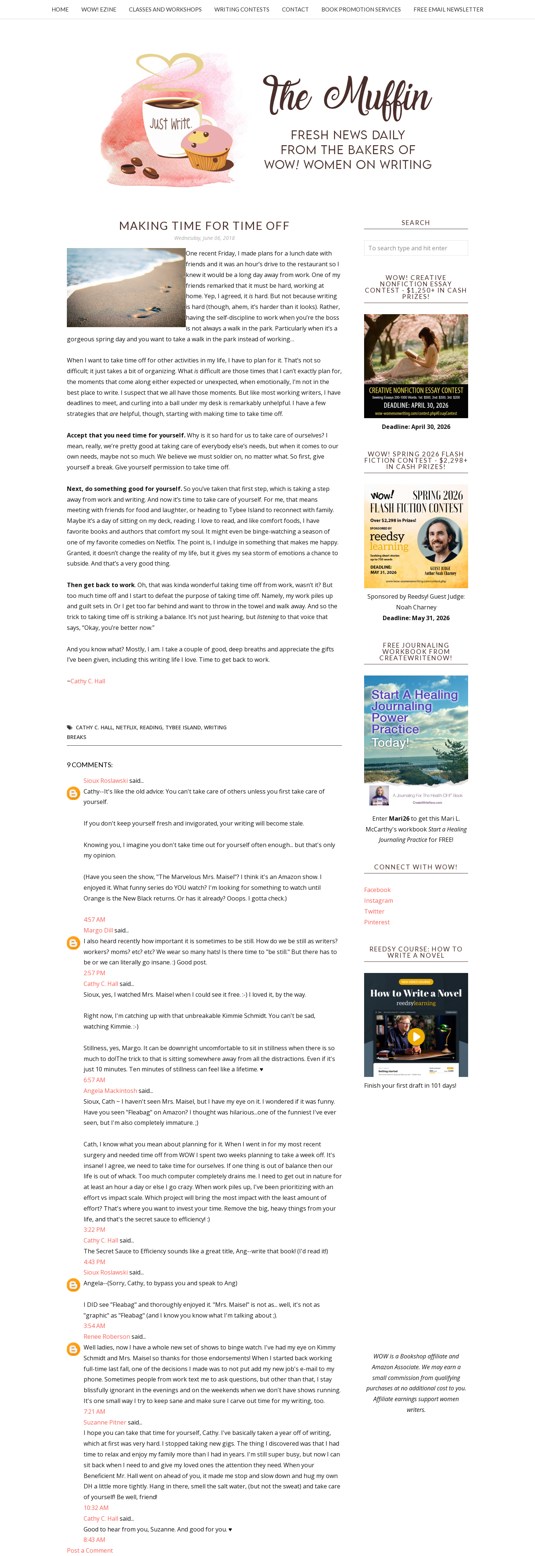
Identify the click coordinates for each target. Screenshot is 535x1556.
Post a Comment (90, 1550)
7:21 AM (95, 1411)
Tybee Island (183, 727)
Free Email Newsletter (448, 9)
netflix (126, 727)
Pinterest (377, 922)
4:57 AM (95, 919)
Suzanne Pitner (105, 1422)
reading (151, 727)
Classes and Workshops (165, 9)
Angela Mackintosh (110, 1091)
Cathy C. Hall (89, 681)
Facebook (377, 890)
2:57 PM (95, 973)
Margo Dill (98, 930)
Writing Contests (241, 9)
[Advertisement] (416, 1221)
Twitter (374, 911)
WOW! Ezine (98, 9)
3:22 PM (95, 1229)
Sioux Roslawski (106, 781)
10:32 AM (96, 1508)
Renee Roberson (107, 1336)
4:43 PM (95, 1262)
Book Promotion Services (361, 9)
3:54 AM (95, 1326)
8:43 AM (95, 1540)
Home (60, 9)
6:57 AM (95, 1080)
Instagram (378, 900)
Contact (295, 9)
